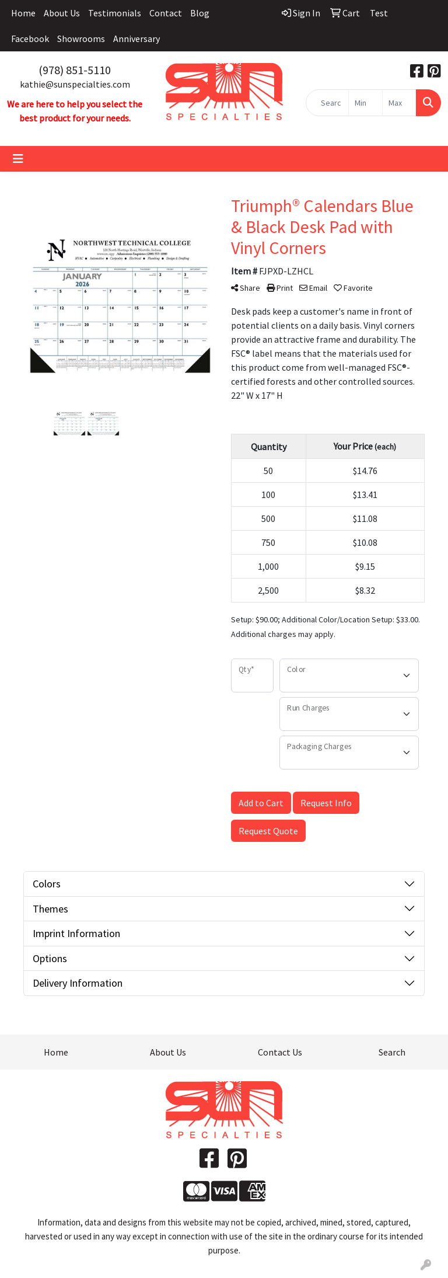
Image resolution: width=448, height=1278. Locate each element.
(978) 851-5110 (74, 69)
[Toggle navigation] (18, 159)
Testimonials (114, 13)
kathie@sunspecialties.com (75, 84)
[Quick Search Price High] (399, 102)
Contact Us (280, 1052)
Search (392, 1052)
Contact (165, 13)
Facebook (30, 38)
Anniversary (136, 38)
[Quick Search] (327, 102)
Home (23, 13)
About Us (62, 13)
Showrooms (81, 38)
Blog (199, 13)
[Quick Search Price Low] (365, 102)
